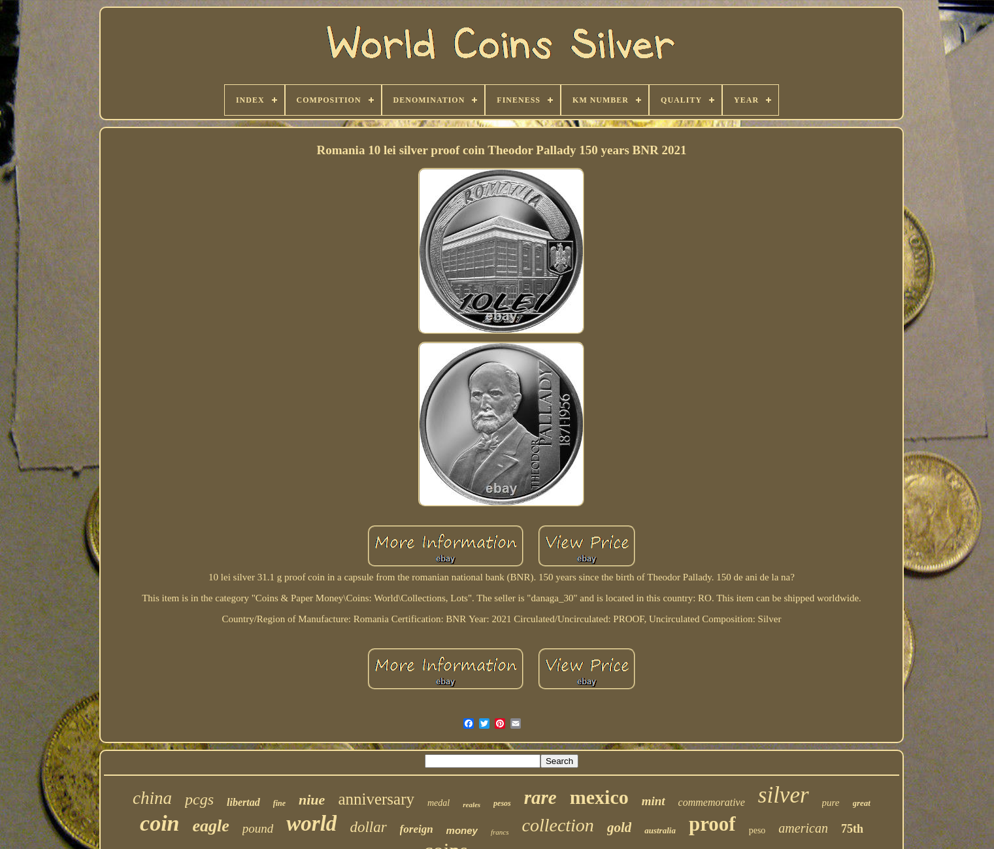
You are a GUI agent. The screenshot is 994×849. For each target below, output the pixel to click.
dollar (368, 827)
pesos (502, 803)
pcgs (199, 799)
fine (279, 803)
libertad (243, 802)
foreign (416, 829)
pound (258, 828)
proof (712, 823)
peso (757, 830)
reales (471, 804)
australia (660, 830)
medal (438, 803)
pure (831, 802)
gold (619, 827)
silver (783, 795)
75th (852, 828)
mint (653, 801)
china (152, 798)
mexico (599, 797)
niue (312, 799)
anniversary (376, 799)
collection (557, 825)
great (861, 803)
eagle (211, 825)
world (311, 823)
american (803, 828)
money (462, 830)
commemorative (711, 802)
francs (500, 832)
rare (540, 797)
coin (159, 823)
